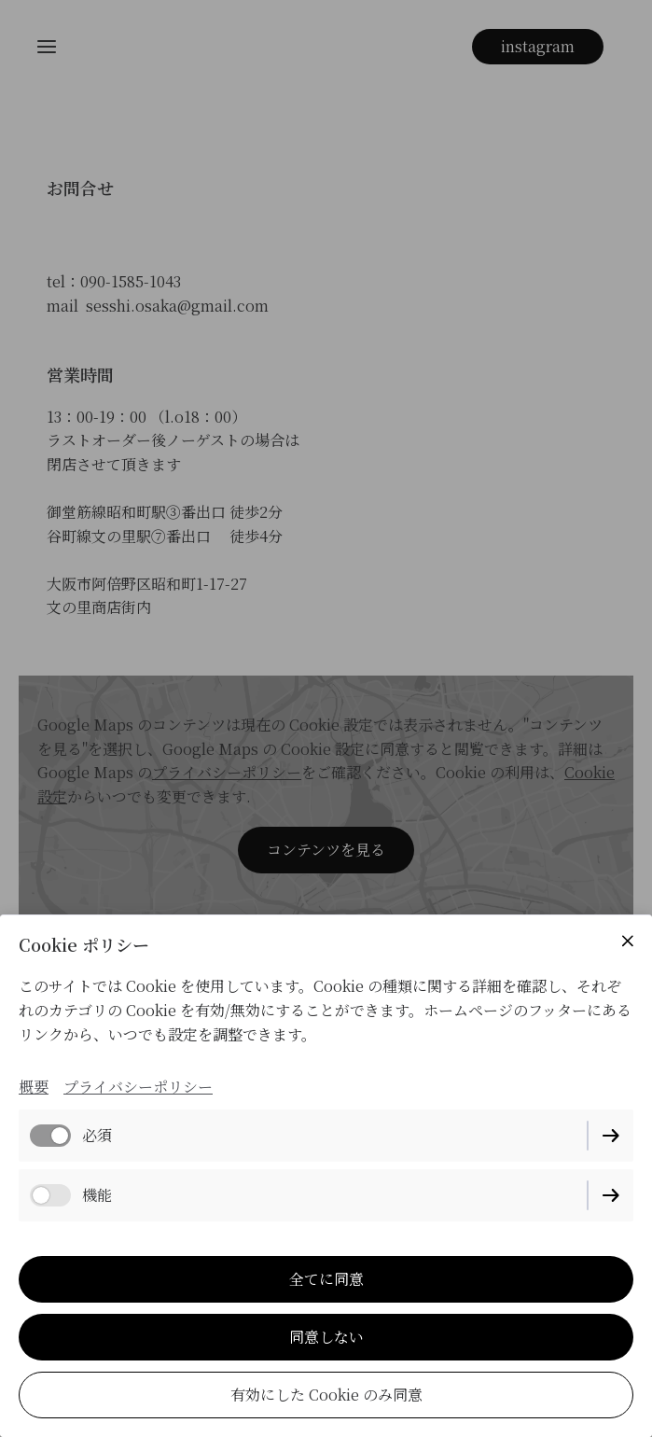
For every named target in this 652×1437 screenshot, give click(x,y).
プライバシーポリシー (138, 1086)
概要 (34, 1086)
